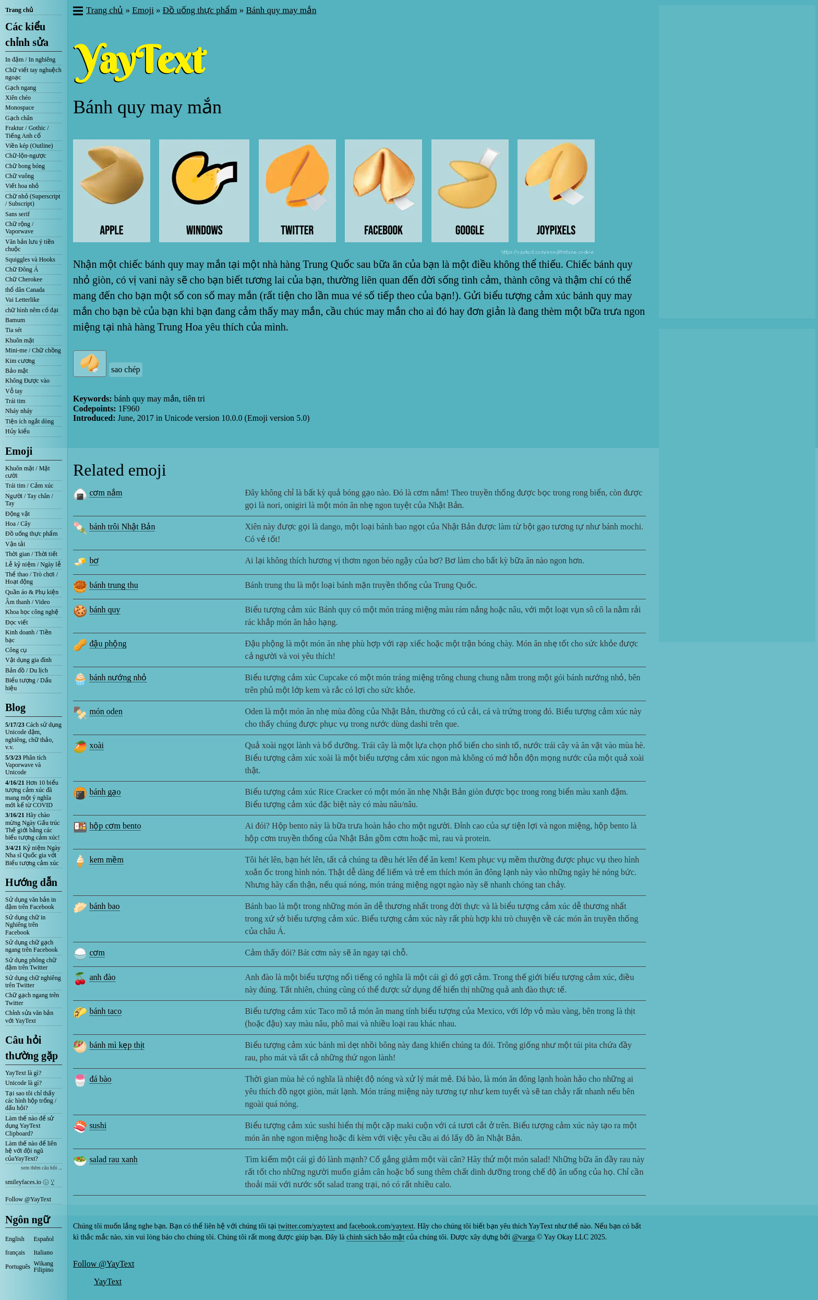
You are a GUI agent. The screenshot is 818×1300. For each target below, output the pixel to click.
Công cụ (16, 650)
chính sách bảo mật (375, 1237)
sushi (97, 1125)
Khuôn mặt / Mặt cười (27, 472)
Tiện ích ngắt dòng (29, 421)
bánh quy (104, 609)
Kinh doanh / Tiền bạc (28, 636)
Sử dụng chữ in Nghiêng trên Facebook (25, 925)
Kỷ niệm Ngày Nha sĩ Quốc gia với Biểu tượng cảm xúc (33, 855)
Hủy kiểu (17, 431)
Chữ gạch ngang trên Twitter (32, 998)
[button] (77, 12)
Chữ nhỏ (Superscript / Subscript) (33, 200)
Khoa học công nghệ (31, 612)
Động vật (17, 513)
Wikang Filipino (44, 1266)
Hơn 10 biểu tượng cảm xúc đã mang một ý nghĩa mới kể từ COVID (31, 794)
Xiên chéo (18, 97)
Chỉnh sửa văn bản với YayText (29, 1016)
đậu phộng (107, 643)
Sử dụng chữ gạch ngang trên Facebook (31, 946)
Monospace (19, 107)
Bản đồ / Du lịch (26, 670)
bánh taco (105, 1011)
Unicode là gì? (23, 1082)
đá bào (100, 1078)
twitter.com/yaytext (306, 1226)
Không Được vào (27, 380)
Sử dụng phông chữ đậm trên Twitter (30, 963)
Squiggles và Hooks (30, 259)
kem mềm (106, 859)
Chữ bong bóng (25, 166)
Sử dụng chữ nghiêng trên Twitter (33, 981)
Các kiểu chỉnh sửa (27, 34)
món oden (106, 711)
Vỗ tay (13, 391)
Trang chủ (19, 10)
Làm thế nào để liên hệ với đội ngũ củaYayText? (31, 1151)
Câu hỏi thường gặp (31, 1047)
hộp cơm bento (115, 825)
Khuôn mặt (19, 340)
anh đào (102, 977)
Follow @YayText (28, 1199)
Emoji (18, 451)
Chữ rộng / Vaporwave (19, 227)
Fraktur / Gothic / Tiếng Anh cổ (27, 131)
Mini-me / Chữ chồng (33, 350)
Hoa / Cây (18, 523)
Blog (15, 707)
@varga (523, 1237)
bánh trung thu (113, 585)
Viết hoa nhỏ (22, 186)
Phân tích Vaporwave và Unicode (25, 765)
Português (17, 1266)
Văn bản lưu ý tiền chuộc (29, 245)
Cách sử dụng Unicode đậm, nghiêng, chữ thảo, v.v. (33, 736)
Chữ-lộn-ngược (25, 155)
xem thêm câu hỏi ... (41, 1168)
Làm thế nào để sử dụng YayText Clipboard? (29, 1126)
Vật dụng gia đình (28, 660)
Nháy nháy (18, 411)
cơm (97, 952)
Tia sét (13, 330)
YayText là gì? (23, 1073)
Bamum (15, 320)
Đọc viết (16, 622)
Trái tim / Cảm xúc (29, 485)
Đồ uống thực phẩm (31, 533)
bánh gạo (105, 791)
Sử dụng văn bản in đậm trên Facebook (30, 903)
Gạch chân (19, 118)
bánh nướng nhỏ (118, 677)
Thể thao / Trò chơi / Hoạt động (31, 578)
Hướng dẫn (31, 882)
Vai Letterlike (22, 299)
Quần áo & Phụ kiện (31, 592)
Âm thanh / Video (27, 602)
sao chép (125, 369)
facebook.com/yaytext (381, 1226)
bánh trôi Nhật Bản (122, 526)
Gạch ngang (20, 87)
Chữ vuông (19, 176)
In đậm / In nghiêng (30, 59)
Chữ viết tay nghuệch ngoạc (33, 73)
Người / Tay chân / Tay (29, 499)
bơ (94, 560)
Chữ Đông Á (21, 269)
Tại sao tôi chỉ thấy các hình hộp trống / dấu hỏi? (30, 1101)
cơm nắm (105, 492)
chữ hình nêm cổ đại (31, 310)
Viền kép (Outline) (29, 145)
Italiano (43, 1252)
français (15, 1252)
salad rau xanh (113, 1159)
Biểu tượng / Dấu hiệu (28, 684)
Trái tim (15, 401)
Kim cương (20, 360)
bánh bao (104, 906)
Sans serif (17, 214)
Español (44, 1239)
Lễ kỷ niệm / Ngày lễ (33, 564)
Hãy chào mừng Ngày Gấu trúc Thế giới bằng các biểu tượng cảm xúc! (32, 826)
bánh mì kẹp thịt (117, 1045)
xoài (96, 745)
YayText (108, 1281)
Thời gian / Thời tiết (31, 554)
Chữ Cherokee (23, 279)
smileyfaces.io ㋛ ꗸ (29, 1182)
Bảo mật (16, 370)
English (15, 1239)
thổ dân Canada (25, 289)
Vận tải (15, 544)
